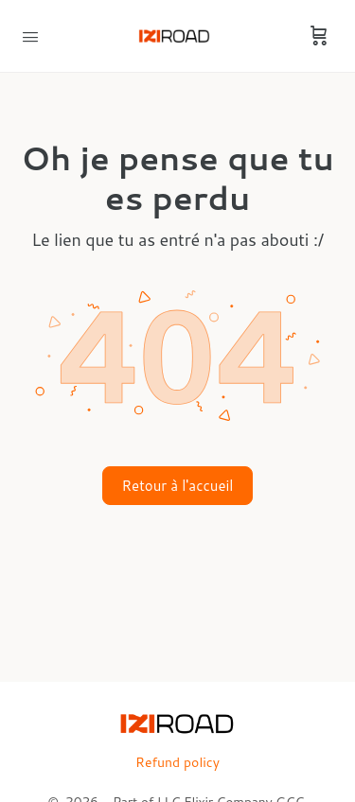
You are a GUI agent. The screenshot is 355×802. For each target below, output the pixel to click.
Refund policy (177, 762)
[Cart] (319, 36)
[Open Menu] (30, 35)
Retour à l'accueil (178, 486)
